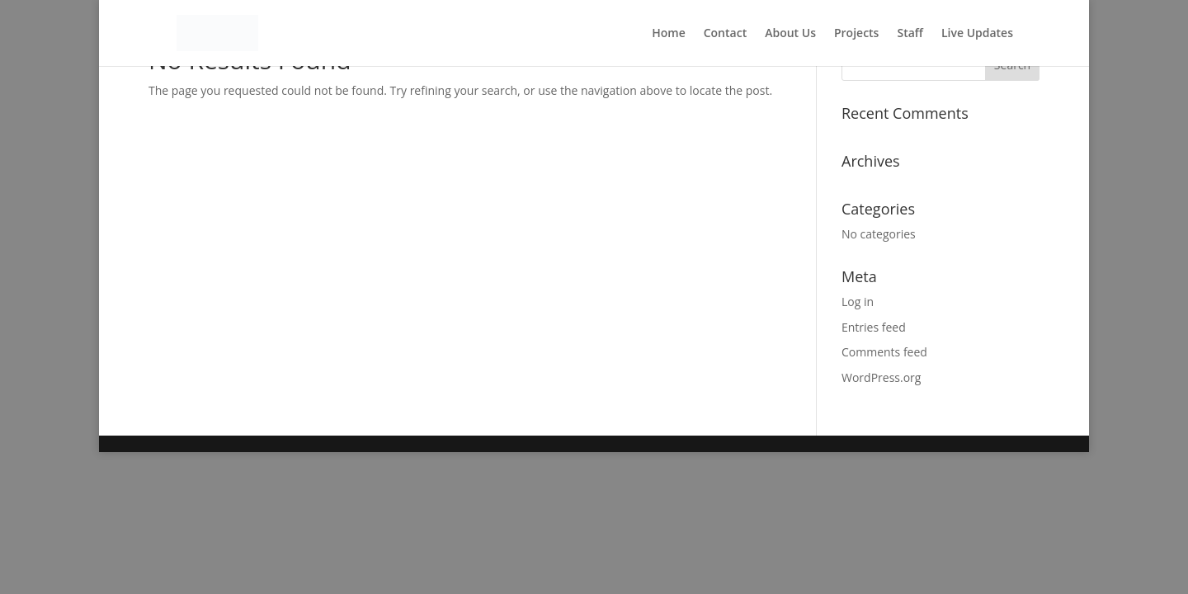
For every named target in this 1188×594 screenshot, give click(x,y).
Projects (856, 33)
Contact (725, 33)
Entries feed (874, 327)
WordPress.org (881, 377)
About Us (790, 33)
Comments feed (884, 352)
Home (669, 33)
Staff (910, 33)
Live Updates (977, 33)
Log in (858, 301)
